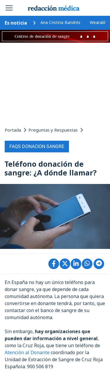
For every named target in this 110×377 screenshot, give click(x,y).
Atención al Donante (27, 352)
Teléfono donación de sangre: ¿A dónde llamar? (50, 168)
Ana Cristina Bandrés (60, 22)
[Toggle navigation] (9, 8)
